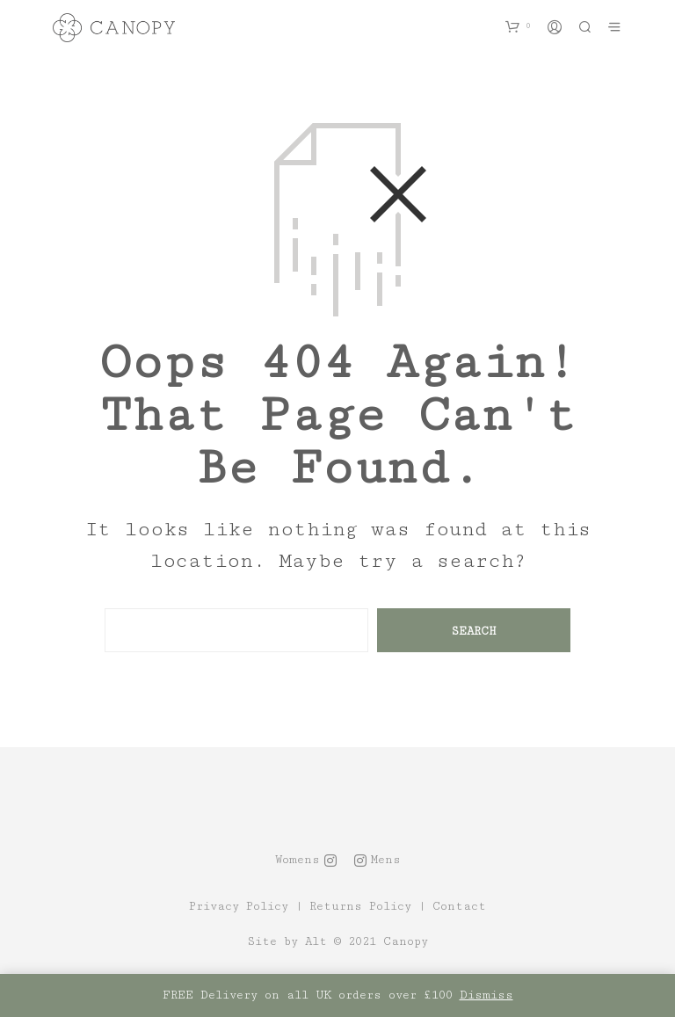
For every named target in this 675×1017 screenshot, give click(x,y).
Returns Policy (360, 906)
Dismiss (486, 995)
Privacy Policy (238, 906)
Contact (459, 906)
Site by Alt (287, 941)
